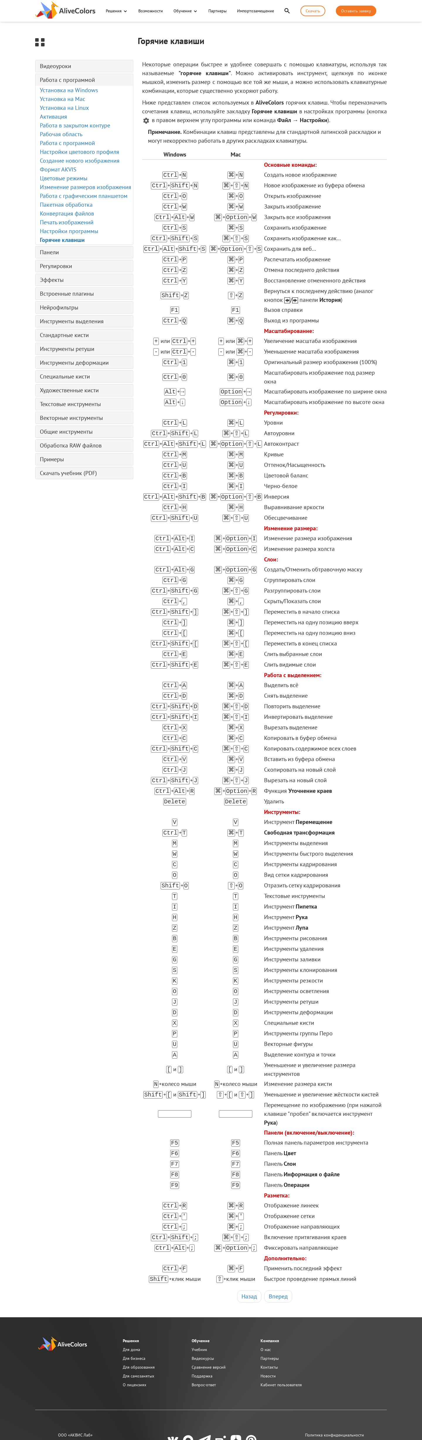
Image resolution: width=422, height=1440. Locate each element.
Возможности (150, 11)
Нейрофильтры (59, 307)
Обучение (182, 11)
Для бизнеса (134, 1306)
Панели (49, 252)
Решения (114, 11)
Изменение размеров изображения (85, 187)
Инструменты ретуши (67, 349)
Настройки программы (69, 231)
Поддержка (202, 1323)
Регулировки (56, 266)
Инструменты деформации (74, 362)
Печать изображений (66, 222)
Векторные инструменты (71, 418)
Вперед (278, 1244)
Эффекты (52, 280)
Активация (53, 116)
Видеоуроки (55, 66)
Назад (249, 1244)
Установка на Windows (69, 90)
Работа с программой (67, 80)
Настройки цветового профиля (79, 152)
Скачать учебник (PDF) (68, 473)
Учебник (199, 1297)
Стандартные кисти (64, 335)
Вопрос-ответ (204, 1332)
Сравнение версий (209, 1315)
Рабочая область (61, 134)
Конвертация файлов (67, 213)
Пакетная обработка (66, 204)
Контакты (269, 1315)
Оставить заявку (356, 11)
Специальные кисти (65, 376)
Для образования (139, 1315)
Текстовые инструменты (70, 404)
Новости (268, 1323)
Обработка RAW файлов (71, 445)
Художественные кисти (69, 390)
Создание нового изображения (80, 160)
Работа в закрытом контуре (75, 125)
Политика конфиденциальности (334, 1382)
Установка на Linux (64, 108)
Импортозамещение (255, 11)
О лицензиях (134, 1332)
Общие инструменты (66, 431)
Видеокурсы (203, 1306)
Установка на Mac (62, 99)
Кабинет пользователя (281, 1332)
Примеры (52, 459)
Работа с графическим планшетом (83, 196)
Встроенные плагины (67, 293)
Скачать (313, 11)
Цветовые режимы (63, 178)
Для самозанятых (138, 1323)
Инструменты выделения (72, 321)
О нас (266, 1297)
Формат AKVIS (58, 169)
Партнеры (217, 11)
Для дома (131, 1297)
